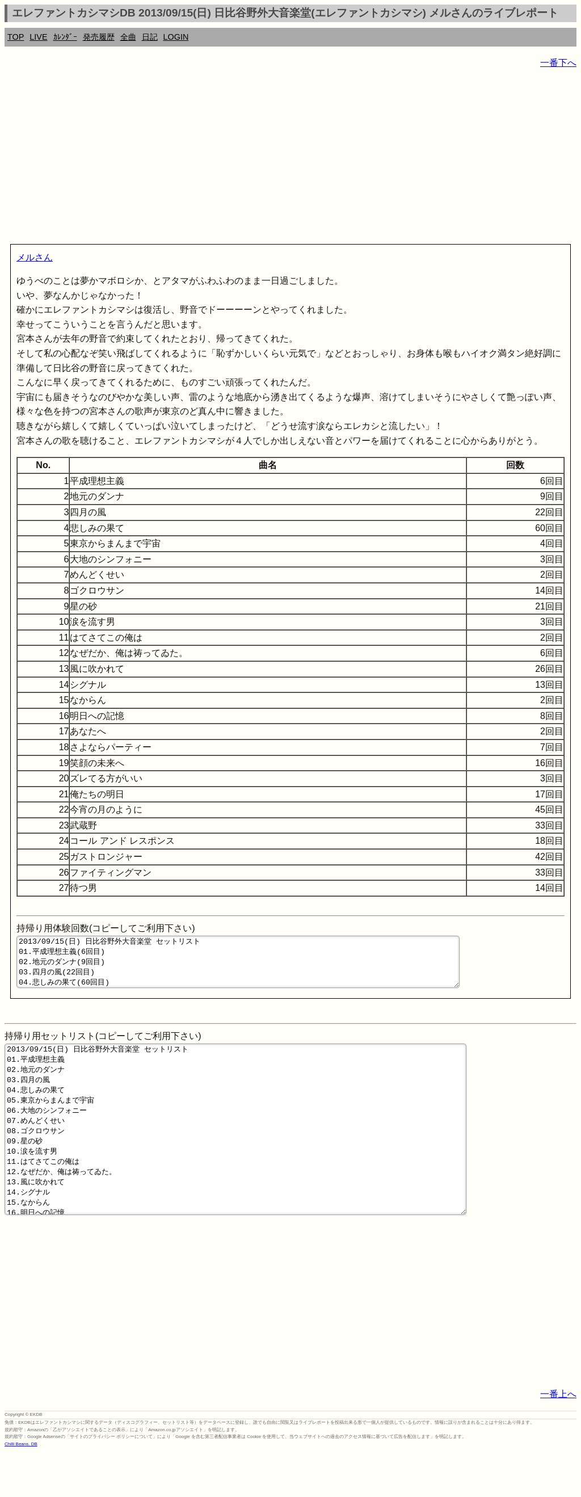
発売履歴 (99, 36)
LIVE (38, 36)
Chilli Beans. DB (21, 1488)
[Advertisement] (290, 158)
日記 (150, 36)
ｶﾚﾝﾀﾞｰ (65, 36)
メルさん (34, 257)
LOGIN (176, 36)
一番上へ (558, 1438)
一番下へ (558, 63)
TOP (15, 36)
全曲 (128, 36)
